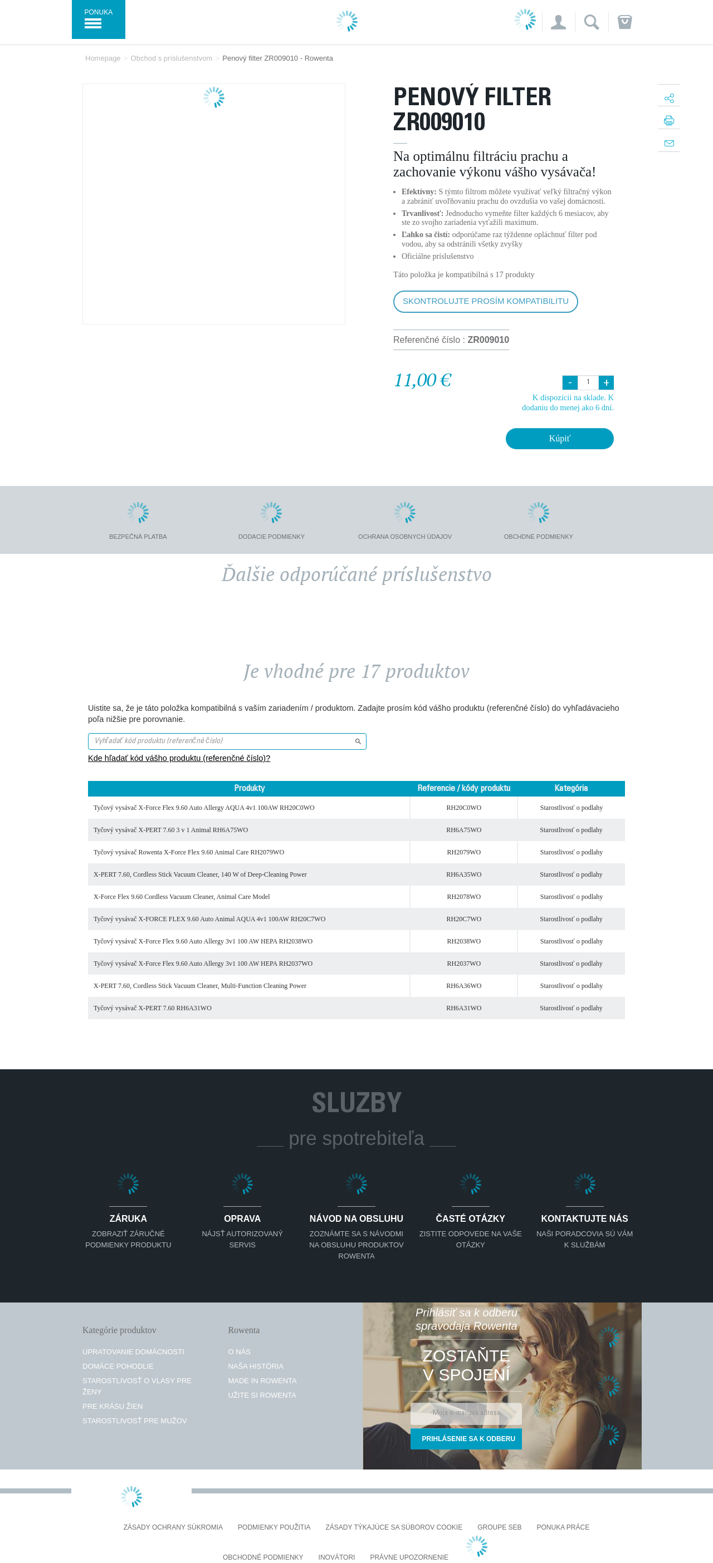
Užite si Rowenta (262, 1395)
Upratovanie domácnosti (133, 1352)
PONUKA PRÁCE (563, 1527)
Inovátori (337, 1557)
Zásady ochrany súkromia (173, 1527)
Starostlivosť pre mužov (134, 1421)
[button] (558, 22)
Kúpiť (560, 438)
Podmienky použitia (274, 1527)
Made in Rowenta (262, 1381)
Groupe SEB (499, 1527)
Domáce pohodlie (118, 1366)
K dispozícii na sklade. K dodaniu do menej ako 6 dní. (568, 402)
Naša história (256, 1366)
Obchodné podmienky (263, 1557)
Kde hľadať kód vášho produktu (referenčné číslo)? (179, 758)
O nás (239, 1352)
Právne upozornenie (409, 1557)
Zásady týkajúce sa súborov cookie (394, 1527)
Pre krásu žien (112, 1406)
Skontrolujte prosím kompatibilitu (486, 301)
